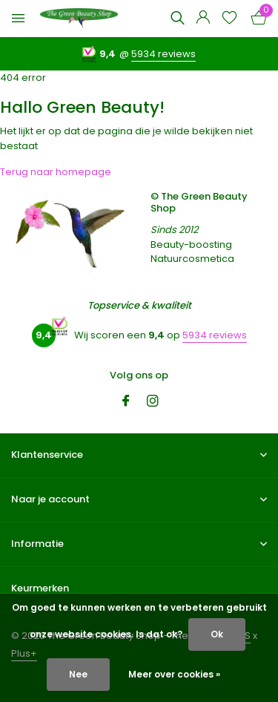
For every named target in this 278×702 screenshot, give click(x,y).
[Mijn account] (203, 19)
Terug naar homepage (55, 172)
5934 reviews (163, 54)
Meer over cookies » (174, 674)
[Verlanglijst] (229, 19)
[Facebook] (126, 402)
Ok (217, 634)
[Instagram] (153, 402)
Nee (78, 674)
